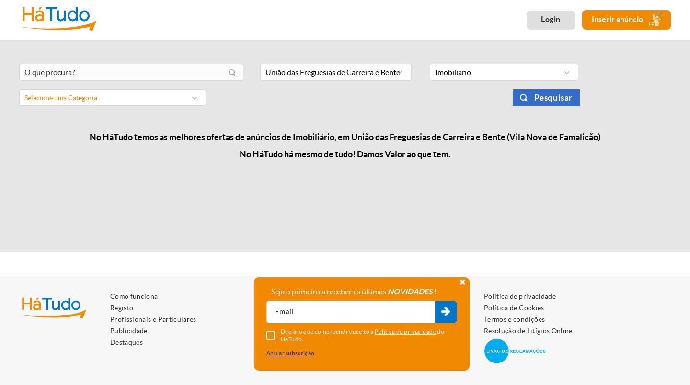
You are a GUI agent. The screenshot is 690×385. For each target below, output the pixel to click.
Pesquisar (553, 97)
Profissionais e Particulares (153, 319)
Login (551, 19)
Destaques (126, 342)
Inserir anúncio (626, 20)
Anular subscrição (290, 353)
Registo (121, 308)
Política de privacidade (520, 296)
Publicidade (129, 331)
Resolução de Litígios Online (528, 331)
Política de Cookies (514, 308)
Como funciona (134, 296)
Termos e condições (514, 319)
